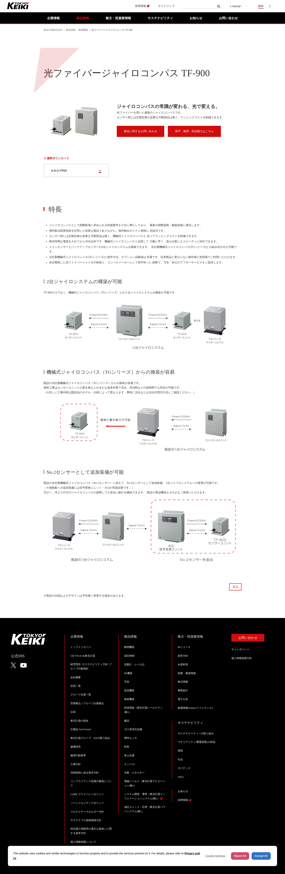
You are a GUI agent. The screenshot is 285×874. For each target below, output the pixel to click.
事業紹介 (183, 690)
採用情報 (140, 6)
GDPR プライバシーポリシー (87, 794)
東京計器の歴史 (79, 720)
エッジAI (129, 764)
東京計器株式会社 (53, 30)
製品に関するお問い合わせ (140, 131)
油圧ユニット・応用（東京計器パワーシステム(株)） (144, 809)
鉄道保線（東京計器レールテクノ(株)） (143, 710)
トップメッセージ (80, 647)
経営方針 (183, 655)
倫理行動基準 (78, 755)
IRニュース (184, 647)
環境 (180, 750)
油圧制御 (129, 655)
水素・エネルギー (134, 772)
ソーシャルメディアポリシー (87, 802)
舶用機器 (83, 30)
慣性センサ (130, 737)
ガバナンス (184, 768)
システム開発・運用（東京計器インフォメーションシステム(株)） (144, 796)
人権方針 (75, 764)
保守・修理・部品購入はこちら (194, 131)
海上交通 (129, 755)
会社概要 (75, 677)
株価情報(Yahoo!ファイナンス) (195, 707)
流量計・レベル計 (134, 664)
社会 (180, 759)
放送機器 (129, 690)
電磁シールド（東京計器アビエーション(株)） (144, 783)
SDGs (181, 776)
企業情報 (53, 18)
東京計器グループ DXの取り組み (90, 737)
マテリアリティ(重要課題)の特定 (197, 741)
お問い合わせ (228, 18)
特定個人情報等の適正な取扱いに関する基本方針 (91, 831)
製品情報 (82, 18)
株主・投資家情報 (118, 18)
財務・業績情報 (187, 673)
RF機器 (128, 673)
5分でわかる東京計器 (82, 655)
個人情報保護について (83, 841)
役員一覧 (75, 685)
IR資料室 (183, 664)
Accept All (261, 855)
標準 (261, 6)
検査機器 (129, 699)
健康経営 (75, 746)
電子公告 (183, 699)
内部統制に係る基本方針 (84, 772)
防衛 (126, 746)
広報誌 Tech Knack (80, 729)
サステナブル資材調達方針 (85, 820)
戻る (235, 586)
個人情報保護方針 (241, 658)
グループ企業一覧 (80, 694)
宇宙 (126, 681)
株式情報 (183, 681)
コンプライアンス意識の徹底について (91, 783)
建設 (126, 720)
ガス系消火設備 (133, 729)
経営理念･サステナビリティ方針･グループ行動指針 (91, 666)
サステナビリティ (160, 18)
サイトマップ (166, 6)
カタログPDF (59, 170)
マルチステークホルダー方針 (87, 811)
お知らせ (196, 18)
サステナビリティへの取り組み (196, 733)
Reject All (240, 855)
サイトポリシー (240, 649)
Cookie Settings (215, 855)
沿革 (73, 712)
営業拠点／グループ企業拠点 (87, 703)
